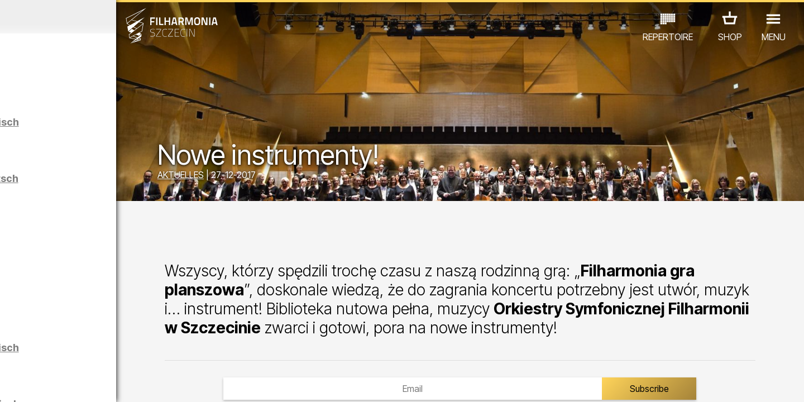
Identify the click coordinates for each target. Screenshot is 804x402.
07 (109, 383)
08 (126, 383)
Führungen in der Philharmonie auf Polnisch (130, 127)
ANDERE (101, 353)
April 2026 (104, 16)
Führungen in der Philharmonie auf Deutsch (130, 184)
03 (45, 383)
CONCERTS (51, 337)
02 (28, 383)
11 (174, 383)
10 (158, 383)
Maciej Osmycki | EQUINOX (132, 257)
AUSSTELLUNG (146, 337)
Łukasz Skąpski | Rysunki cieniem (127, 307)
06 (93, 383)
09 (142, 383)
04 (61, 383)
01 (12, 383)
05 (77, 383)
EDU (95, 337)
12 (191, 383)
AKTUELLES (268, 177)
